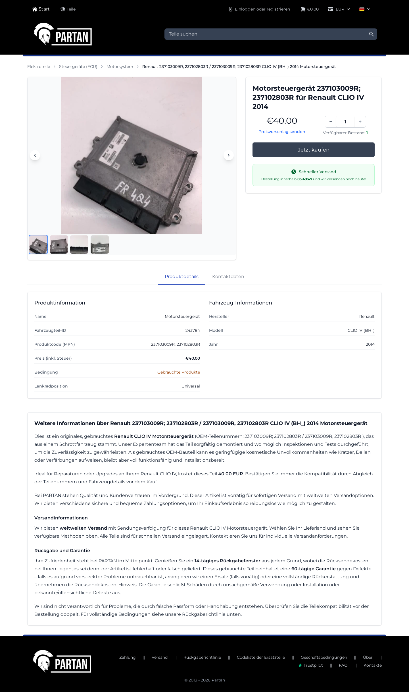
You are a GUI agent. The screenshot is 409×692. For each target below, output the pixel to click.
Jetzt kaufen (313, 150)
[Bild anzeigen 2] (59, 244)
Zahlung (127, 657)
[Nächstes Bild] (229, 155)
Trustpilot (310, 665)
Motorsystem (120, 66)
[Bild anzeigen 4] (100, 244)
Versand (160, 657)
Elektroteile (38, 66)
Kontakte (373, 665)
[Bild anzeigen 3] (79, 244)
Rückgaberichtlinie (202, 657)
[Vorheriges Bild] (35, 155)
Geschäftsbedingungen (324, 657)
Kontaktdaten (228, 276)
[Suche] (371, 34)
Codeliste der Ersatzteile (261, 657)
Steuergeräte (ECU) (78, 66)
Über (368, 657)
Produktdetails (182, 276)
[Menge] (345, 121)
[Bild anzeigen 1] (38, 244)
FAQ (343, 665)
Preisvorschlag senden (281, 131)
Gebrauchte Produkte (178, 372)
